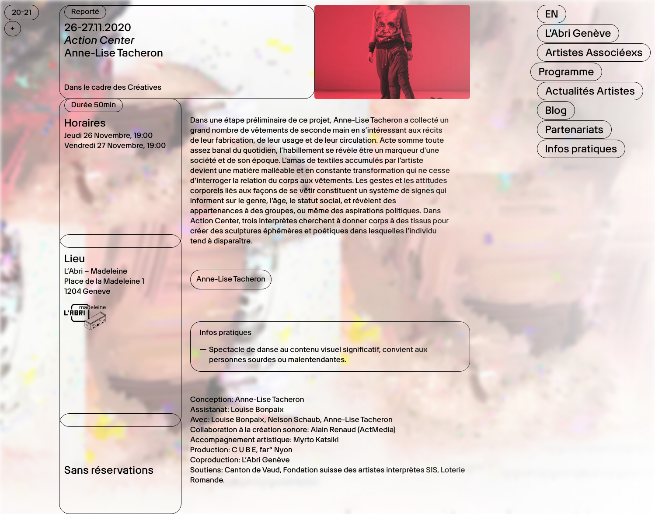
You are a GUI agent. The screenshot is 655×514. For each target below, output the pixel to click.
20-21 (21, 12)
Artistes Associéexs (593, 52)
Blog (555, 110)
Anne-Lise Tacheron (230, 279)
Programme (566, 71)
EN (551, 13)
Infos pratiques (581, 148)
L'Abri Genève (578, 33)
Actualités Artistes (589, 90)
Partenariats (574, 129)
